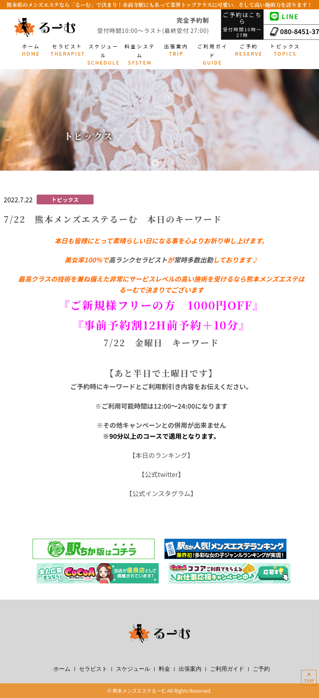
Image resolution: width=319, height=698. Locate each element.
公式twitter (161, 474)
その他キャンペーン (132, 425)
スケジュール (133, 669)
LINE (284, 16)
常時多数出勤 (193, 259)
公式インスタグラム (161, 493)
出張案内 (190, 669)
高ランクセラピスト (138, 259)
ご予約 (261, 669)
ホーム (61, 669)
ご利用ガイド (227, 669)
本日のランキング (161, 455)
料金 (164, 669)
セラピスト (93, 669)
